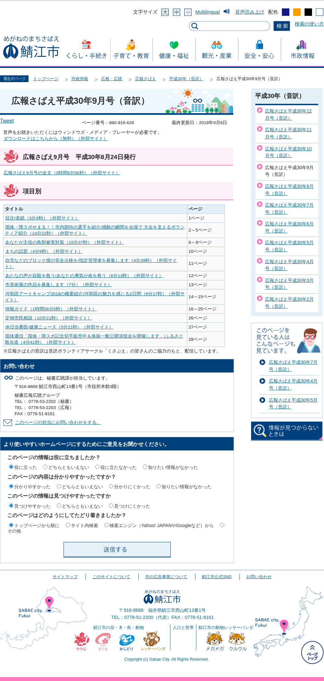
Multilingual (207, 12)
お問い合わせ (259, 576)
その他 (14, 531)
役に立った (25, 467)
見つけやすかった (32, 506)
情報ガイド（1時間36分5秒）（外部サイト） (51, 309)
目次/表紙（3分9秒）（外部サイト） (42, 218)
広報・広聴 (111, 78)
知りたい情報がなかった (173, 467)
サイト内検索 (84, 525)
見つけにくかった (132, 506)
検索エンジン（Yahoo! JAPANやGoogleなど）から (162, 525)
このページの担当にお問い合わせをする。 (58, 422)
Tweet (7, 121)
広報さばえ (145, 78)
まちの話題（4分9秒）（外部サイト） (44, 251)
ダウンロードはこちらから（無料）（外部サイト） (56, 138)
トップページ (45, 78)
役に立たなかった (118, 467)
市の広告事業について (166, 576)
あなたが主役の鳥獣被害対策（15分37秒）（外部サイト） (64, 242)
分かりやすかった (32, 486)
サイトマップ (65, 576)
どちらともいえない (68, 467)
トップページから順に (37, 525)
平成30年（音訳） (186, 78)
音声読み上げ (249, 12)
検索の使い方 (309, 24)
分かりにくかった (132, 486)
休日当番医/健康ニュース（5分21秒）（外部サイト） (59, 327)
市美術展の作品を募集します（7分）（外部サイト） (58, 284)
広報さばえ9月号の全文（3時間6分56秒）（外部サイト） (62, 172)
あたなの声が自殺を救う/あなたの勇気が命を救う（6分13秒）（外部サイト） (84, 275)
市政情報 (79, 78)
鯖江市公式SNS (216, 576)
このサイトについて (111, 576)
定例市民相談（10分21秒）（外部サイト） (48, 318)
